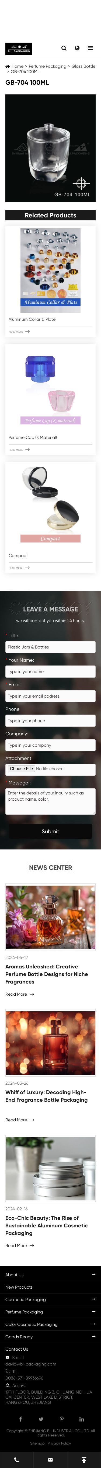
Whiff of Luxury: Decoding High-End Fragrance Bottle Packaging (46, 1096)
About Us (14, 1274)
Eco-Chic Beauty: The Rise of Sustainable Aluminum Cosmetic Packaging (46, 1225)
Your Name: (19, 660)
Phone (12, 709)
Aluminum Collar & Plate (32, 319)
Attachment (18, 758)
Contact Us (16, 1349)
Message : (18, 783)
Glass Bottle (83, 66)
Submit (50, 831)
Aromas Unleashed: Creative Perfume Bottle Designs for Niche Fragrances (46, 974)
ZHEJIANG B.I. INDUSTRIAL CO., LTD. (59, 1431)
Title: (12, 635)
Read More (19, 331)
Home (17, 66)
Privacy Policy (59, 1443)
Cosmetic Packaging (25, 1299)
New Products (19, 1287)
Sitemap (37, 1443)
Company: (16, 733)
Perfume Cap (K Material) (33, 437)
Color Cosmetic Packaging (31, 1324)
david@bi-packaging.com (30, 1364)
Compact (18, 555)
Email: (13, 684)
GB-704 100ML (25, 71)
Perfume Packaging (47, 66)
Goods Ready (19, 1336)
